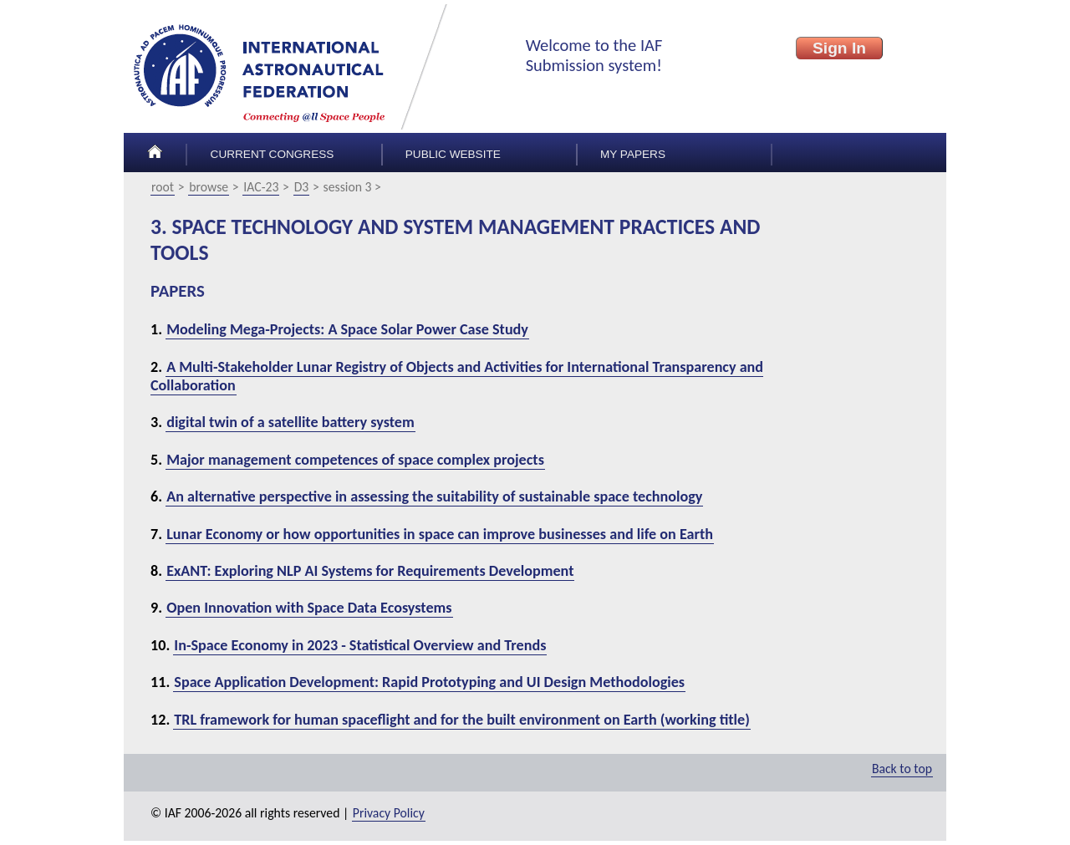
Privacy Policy (389, 813)
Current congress (272, 154)
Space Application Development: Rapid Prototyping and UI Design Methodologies (429, 682)
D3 (301, 187)
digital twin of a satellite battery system (290, 422)
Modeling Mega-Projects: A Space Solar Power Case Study (347, 329)
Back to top (902, 768)
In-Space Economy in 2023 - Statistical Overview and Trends (360, 645)
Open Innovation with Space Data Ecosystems (308, 607)
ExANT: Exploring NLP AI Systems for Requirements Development (369, 571)
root (162, 187)
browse (208, 187)
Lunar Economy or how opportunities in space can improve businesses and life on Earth (439, 534)
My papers (632, 154)
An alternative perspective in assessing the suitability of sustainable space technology (434, 496)
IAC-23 (260, 187)
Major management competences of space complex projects (355, 459)
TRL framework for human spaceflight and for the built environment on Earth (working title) (461, 719)
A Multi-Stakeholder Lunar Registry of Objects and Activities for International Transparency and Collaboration (456, 376)
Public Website (453, 154)
